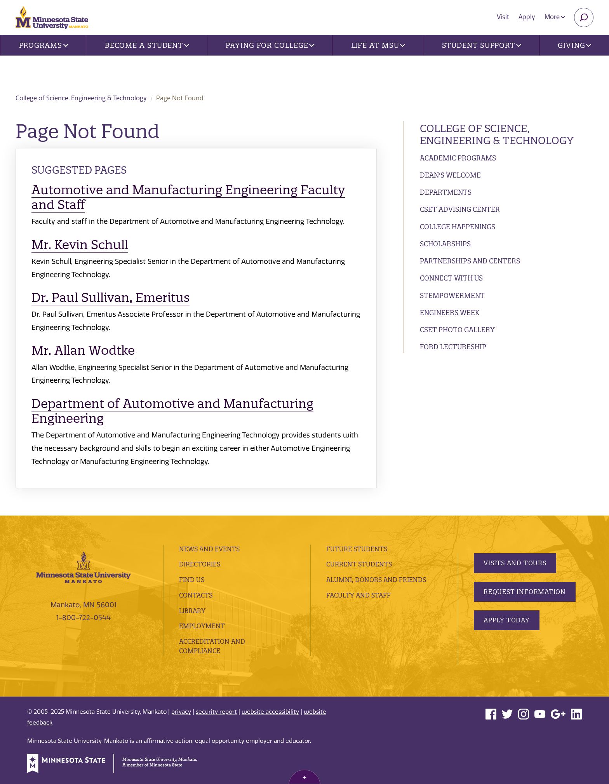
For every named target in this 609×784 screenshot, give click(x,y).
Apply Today (507, 620)
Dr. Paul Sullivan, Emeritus (110, 297)
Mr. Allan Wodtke (83, 350)
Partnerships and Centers (470, 261)
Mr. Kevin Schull (79, 244)
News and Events (209, 549)
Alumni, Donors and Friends (376, 580)
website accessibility (270, 711)
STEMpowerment (452, 295)
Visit (503, 17)
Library (192, 611)
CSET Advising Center (460, 209)
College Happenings (457, 227)
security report (216, 711)
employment (202, 626)
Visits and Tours (515, 563)
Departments (446, 192)
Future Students (356, 549)
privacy (181, 711)
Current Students (359, 564)
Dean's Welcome (450, 175)
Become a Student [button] (147, 45)
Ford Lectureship (453, 347)
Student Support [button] (481, 45)
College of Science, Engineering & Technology (157, 70)
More (555, 17)
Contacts (195, 595)
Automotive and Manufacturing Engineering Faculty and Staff (188, 197)
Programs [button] (43, 45)
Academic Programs (458, 158)
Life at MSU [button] (378, 45)
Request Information (525, 592)
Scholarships (445, 244)
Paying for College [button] (270, 45)
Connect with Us (451, 278)
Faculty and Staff (358, 595)
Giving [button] (574, 45)
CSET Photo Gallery (457, 330)
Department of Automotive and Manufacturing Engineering (172, 411)
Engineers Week (449, 312)
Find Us (191, 580)
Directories (199, 564)
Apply (527, 17)
